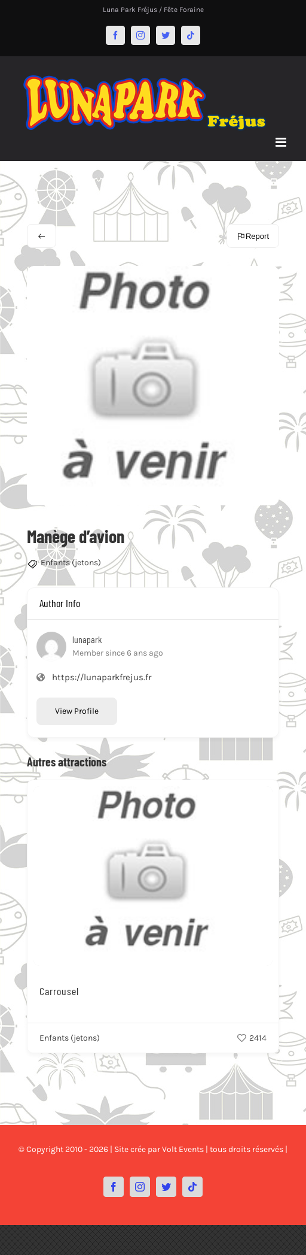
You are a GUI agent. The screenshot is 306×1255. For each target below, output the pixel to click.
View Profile (77, 711)
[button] (19, 1064)
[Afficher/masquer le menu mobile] (282, 142)
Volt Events (183, 1149)
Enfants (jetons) (71, 562)
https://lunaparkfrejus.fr (101, 677)
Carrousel (59, 991)
